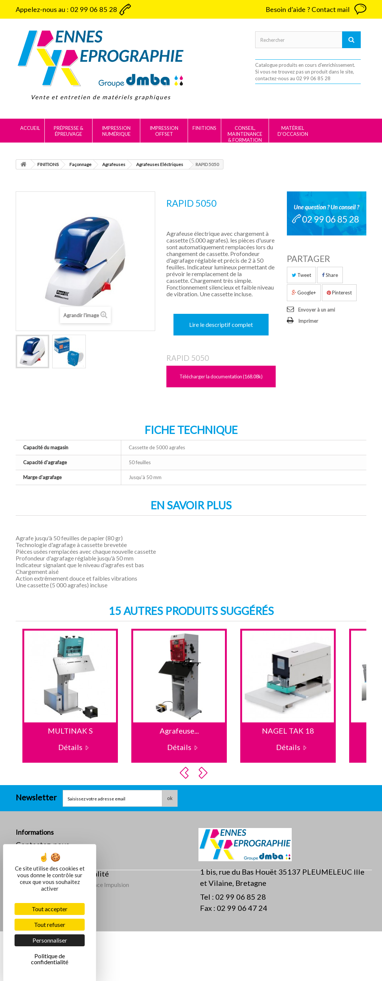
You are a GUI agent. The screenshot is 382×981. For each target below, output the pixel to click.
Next (204, 773)
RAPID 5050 (187, 357)
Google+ (304, 293)
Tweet (301, 275)
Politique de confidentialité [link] (49, 958)
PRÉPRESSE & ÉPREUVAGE (68, 131)
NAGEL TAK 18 (288, 730)
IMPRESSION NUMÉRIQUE (116, 131)
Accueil (30, 128)
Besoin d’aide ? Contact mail (308, 9)
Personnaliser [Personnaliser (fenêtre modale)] (49, 940)
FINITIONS (204, 128)
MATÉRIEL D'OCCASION (293, 131)
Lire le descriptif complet (221, 324)
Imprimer (308, 321)
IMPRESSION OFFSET (164, 131)
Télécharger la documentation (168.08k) (221, 376)
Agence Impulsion (106, 934)
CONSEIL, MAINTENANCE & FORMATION (245, 134)
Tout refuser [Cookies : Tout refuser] (49, 924)
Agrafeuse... (179, 730)
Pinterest (339, 293)
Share (330, 275)
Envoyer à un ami (316, 310)
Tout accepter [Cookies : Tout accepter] (50, 908)
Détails (70, 747)
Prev (185, 773)
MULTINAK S (70, 730)
